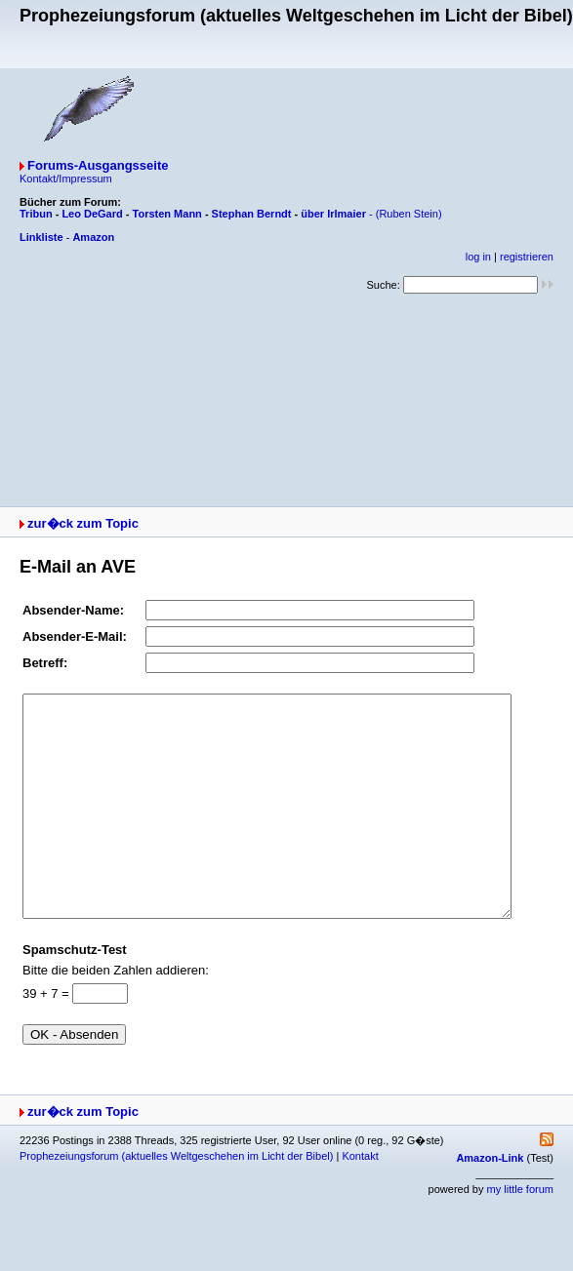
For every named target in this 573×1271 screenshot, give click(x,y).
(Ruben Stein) (409, 213)
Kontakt (360, 1200)
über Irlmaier (333, 213)
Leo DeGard (91, 213)
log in (478, 256)
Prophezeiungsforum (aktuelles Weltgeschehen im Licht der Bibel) (176, 1200)
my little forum (520, 1233)
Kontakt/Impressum (66, 178)
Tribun (36, 213)
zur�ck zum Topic (83, 523)
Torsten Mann (167, 213)
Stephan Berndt (252, 213)
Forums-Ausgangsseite (97, 165)
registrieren (526, 256)
